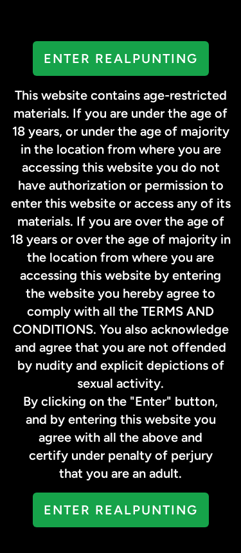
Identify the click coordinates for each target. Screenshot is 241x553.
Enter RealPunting (121, 58)
